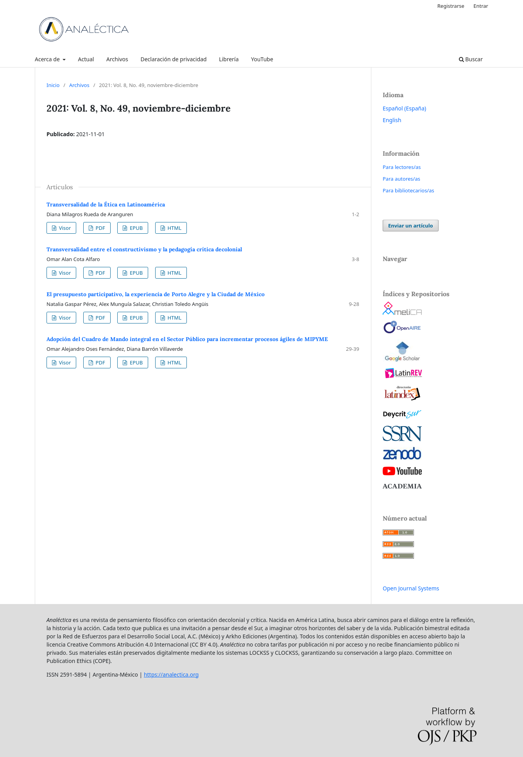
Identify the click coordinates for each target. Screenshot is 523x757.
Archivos (117, 59)
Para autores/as (401, 178)
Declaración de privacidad (173, 59)
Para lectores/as (402, 167)
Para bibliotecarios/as (408, 190)
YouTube (262, 59)
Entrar (480, 5)
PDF (99, 227)
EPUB (136, 227)
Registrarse (450, 5)
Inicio (53, 85)
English (392, 120)
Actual (86, 59)
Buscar (471, 59)
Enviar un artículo (410, 225)
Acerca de (48, 59)
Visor (64, 227)
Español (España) (404, 108)
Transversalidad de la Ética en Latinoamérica (106, 204)
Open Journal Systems (411, 588)
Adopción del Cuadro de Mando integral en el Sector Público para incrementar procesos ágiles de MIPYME (187, 339)
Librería (228, 59)
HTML (173, 227)
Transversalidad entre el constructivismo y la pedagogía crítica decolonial (144, 249)
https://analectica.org (171, 674)
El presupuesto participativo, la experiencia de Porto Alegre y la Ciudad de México (156, 294)
